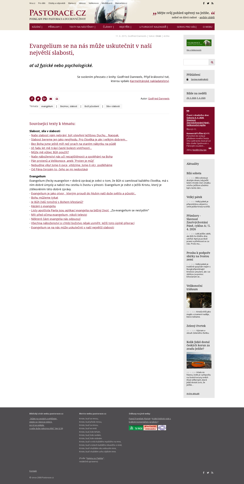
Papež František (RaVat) (139, 418)
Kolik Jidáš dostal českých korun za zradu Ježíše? (198, 345)
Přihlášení (193, 74)
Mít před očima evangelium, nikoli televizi (59, 215)
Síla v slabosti (113, 106)
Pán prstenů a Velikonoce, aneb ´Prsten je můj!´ (62, 161)
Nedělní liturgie (199, 149)
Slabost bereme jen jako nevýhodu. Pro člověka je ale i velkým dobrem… (79, 139)
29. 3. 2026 (191, 98)
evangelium (47, 106)
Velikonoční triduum (194, 287)
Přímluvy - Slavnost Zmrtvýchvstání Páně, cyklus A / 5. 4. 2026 (198, 222)
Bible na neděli (197, 93)
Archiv (166, 36)
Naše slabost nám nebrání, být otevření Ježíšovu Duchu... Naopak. (75, 135)
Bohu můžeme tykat (44, 197)
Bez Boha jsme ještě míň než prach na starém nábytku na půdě (73, 144)
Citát (158, 36)
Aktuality (193, 164)
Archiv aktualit (193, 393)
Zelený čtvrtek (196, 326)
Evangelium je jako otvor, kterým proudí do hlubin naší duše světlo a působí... (83, 193)
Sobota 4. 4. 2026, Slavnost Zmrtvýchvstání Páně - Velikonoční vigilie (198, 121)
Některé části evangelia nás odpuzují (55, 219)
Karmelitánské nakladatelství (149, 81)
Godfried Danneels (137, 36)
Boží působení (91, 106)
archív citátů (207, 17)
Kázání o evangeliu (43, 206)
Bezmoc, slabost (68, 106)
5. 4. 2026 (201, 98)
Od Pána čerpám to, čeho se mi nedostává (59, 169)
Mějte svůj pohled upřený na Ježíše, (183, 13)
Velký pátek (194, 197)
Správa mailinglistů (199, 79)
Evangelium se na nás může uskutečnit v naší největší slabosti (72, 227)
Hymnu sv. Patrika (95, 458)
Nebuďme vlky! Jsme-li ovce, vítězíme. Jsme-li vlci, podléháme (71, 165)
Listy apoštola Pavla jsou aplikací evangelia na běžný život (70, 210)
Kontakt (33, 471)
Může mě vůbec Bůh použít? (50, 152)
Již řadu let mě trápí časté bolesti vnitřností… (61, 148)
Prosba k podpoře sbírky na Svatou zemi (198, 256)
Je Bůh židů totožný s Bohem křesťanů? (57, 202)
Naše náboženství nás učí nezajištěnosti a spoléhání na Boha (72, 156)
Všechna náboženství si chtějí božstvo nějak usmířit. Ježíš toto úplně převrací (82, 223)
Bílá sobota (194, 173)
